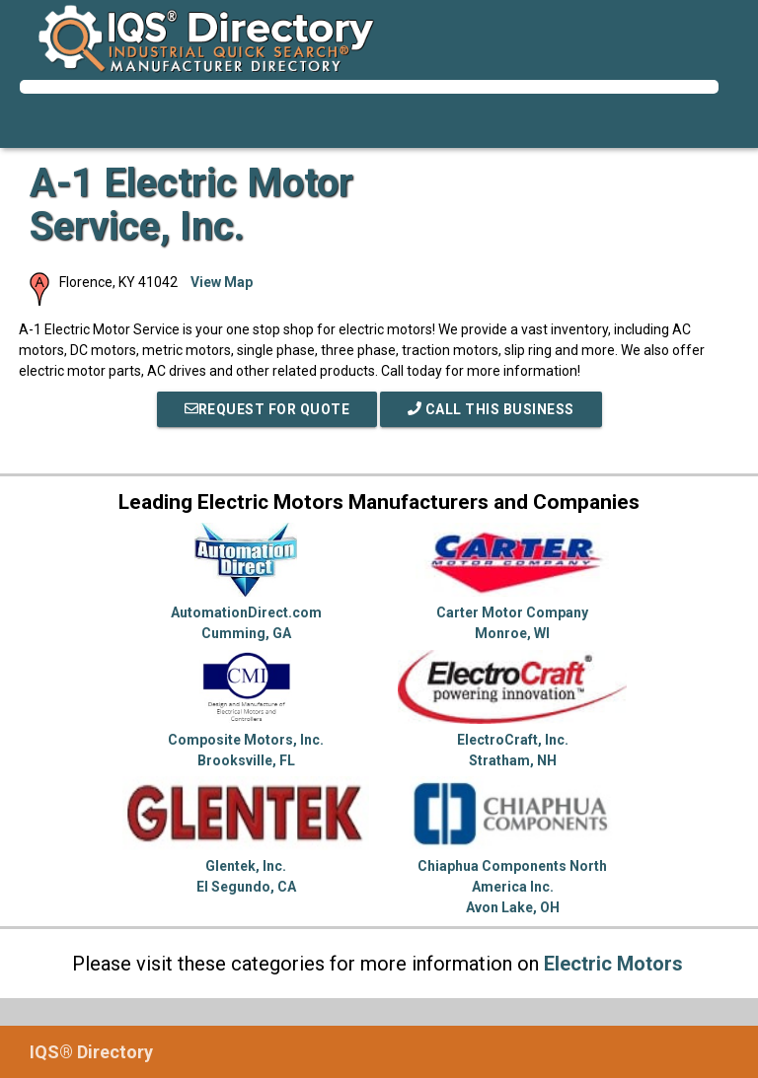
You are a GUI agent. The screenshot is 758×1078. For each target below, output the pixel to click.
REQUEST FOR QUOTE (267, 409)
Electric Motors (613, 963)
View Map (221, 282)
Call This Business (491, 409)
